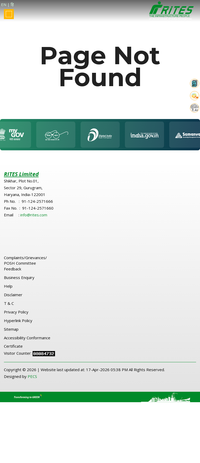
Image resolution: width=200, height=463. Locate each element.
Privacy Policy (16, 315)
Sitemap (11, 333)
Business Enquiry (19, 281)
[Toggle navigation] (9, 14)
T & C (9, 307)
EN (3, 4)
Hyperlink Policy (18, 324)
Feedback (12, 272)
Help (8, 290)
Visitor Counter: (18, 357)
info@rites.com (33, 218)
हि (12, 4)
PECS (32, 380)
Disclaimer (13, 298)
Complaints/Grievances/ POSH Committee (25, 264)
